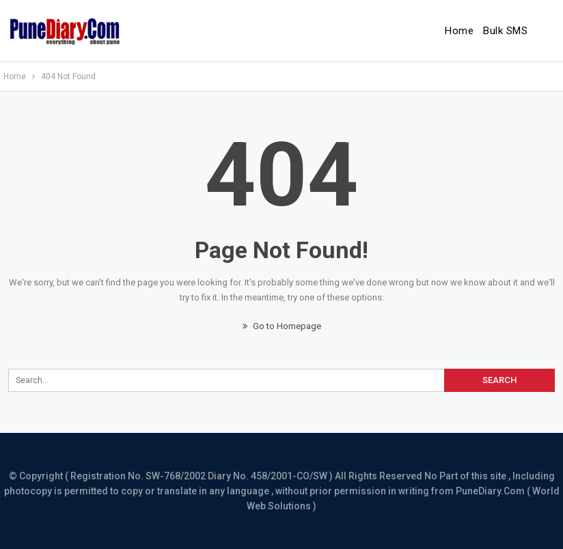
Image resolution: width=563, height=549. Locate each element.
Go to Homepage (282, 326)
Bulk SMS (505, 31)
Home (459, 31)
